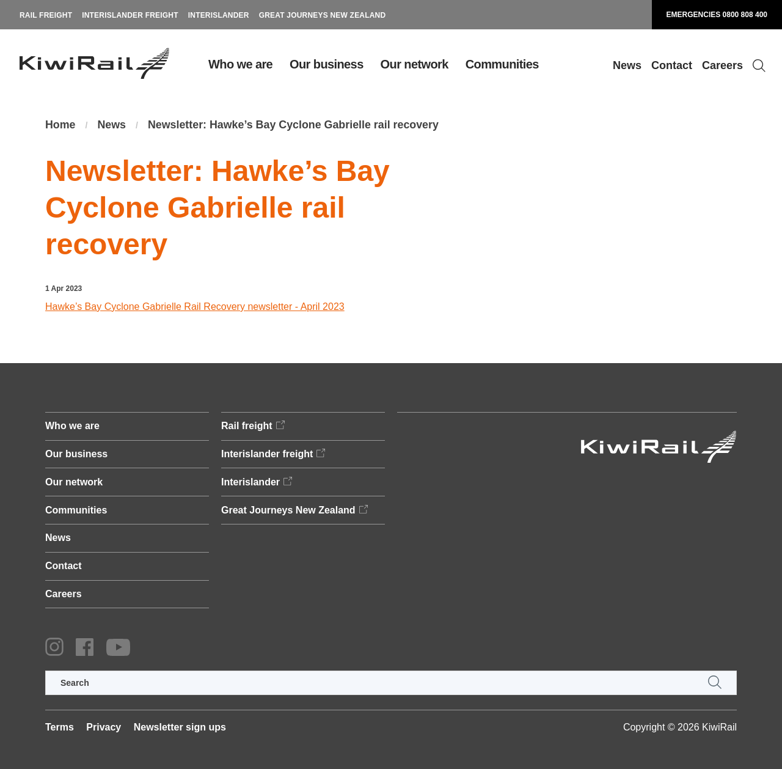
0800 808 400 (745, 14)
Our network (414, 64)
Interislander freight (130, 15)
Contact (671, 65)
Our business (327, 64)
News (627, 65)
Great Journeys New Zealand (322, 15)
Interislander (218, 15)
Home (60, 125)
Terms (59, 727)
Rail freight (46, 15)
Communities (502, 64)
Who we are (240, 64)
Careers (722, 65)
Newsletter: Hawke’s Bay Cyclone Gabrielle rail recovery (295, 125)
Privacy (103, 727)
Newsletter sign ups (180, 727)
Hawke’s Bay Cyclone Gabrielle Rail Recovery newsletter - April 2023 (195, 306)
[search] (391, 683)
